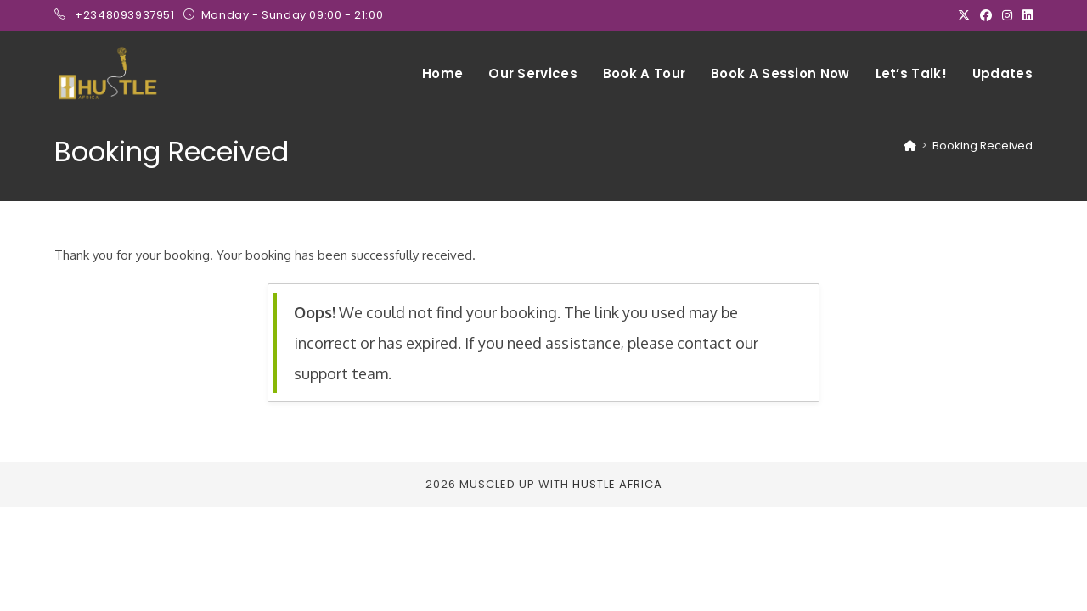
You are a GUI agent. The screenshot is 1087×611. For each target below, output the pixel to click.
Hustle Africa (617, 484)
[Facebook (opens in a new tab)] (986, 15)
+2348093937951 (126, 15)
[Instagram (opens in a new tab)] (1007, 15)
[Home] (910, 145)
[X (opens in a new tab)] (964, 15)
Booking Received (982, 145)
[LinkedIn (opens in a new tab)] (1025, 15)
